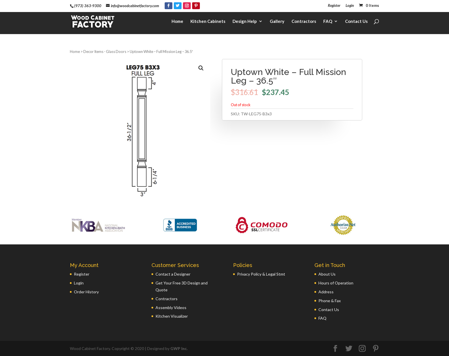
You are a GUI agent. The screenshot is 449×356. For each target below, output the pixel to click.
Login (350, 6)
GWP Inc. (179, 348)
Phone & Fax (329, 300)
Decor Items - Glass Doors (104, 51)
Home (177, 21)
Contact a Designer (172, 274)
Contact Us (356, 21)
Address (326, 291)
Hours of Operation (335, 282)
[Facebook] (168, 5)
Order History (86, 291)
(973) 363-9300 (87, 5)
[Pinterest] (196, 5)
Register (334, 6)
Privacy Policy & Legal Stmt (261, 274)
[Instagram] (187, 5)
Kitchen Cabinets (207, 21)
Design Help (245, 21)
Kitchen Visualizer (171, 316)
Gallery (277, 21)
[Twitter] (178, 5)
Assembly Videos (170, 307)
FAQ (327, 21)
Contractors (304, 21)
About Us (327, 274)
